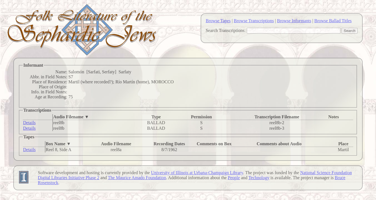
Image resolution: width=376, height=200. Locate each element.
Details (29, 122)
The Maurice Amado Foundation (137, 177)
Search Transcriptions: (226, 30)
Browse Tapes (218, 20)
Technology (258, 177)
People (234, 177)
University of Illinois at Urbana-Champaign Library (197, 172)
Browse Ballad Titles (333, 20)
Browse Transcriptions (254, 20)
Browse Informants (294, 20)
